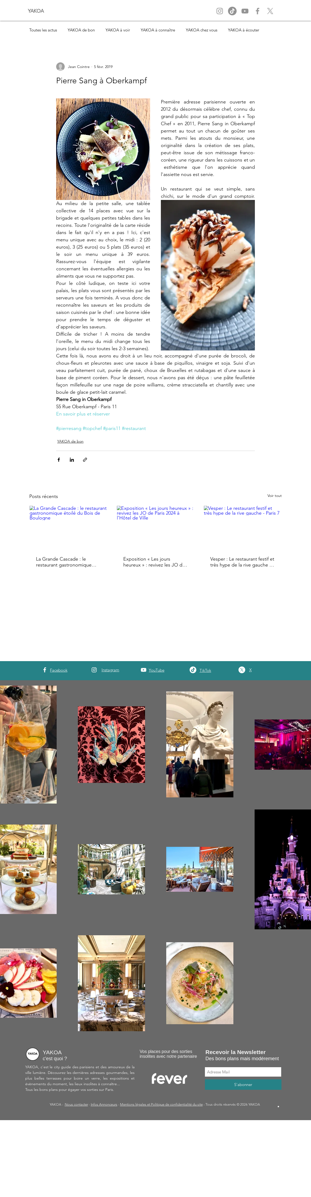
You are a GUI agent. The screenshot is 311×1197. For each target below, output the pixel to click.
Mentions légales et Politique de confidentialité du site (161, 1104)
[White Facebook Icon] (44, 669)
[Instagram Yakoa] (219, 11)
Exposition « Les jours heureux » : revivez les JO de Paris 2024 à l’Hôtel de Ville (154, 562)
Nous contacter (76, 1104)
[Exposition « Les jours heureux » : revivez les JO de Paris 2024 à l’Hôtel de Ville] (155, 527)
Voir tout (274, 495)
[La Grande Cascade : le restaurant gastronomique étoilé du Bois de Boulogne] (68, 527)
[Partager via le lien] (85, 459)
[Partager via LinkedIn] (71, 459)
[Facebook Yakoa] (257, 11)
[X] (270, 11)
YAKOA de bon (81, 30)
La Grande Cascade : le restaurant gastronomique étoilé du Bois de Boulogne (65, 562)
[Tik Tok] (232, 11)
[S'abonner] (243, 1084)
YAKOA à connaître (158, 30)
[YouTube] (143, 669)
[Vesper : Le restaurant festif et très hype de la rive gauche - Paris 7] (242, 527)
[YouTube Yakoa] (245, 11)
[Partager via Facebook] (58, 459)
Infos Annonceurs (104, 1104)
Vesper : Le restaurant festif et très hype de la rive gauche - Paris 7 (242, 562)
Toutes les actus (43, 30)
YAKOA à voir (118, 30)
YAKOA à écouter (243, 30)
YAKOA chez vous (201, 30)
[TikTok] (193, 669)
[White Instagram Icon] (94, 669)
